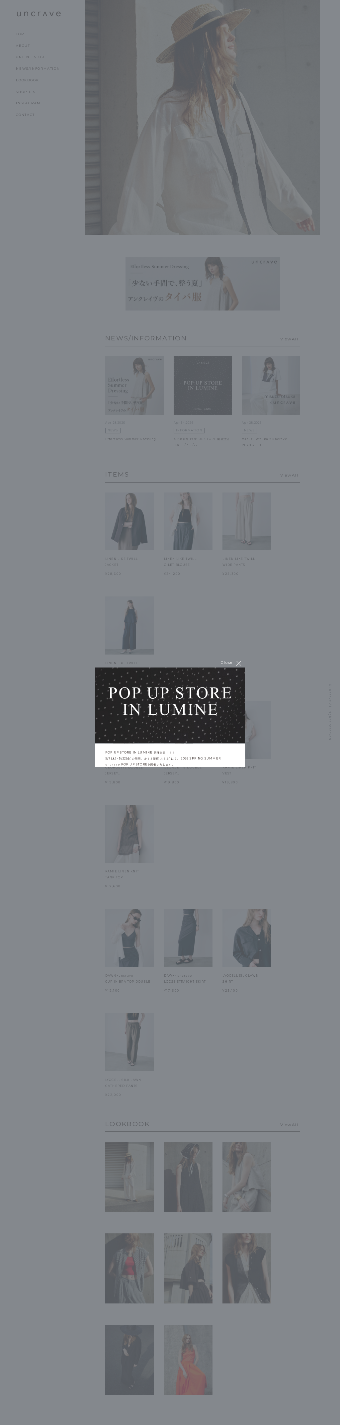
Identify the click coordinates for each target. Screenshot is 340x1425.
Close (231, 663)
